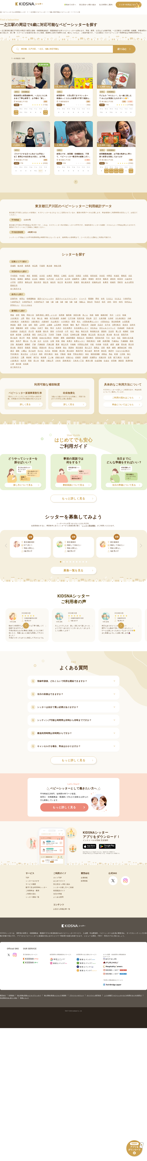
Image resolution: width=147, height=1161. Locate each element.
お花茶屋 (126, 322)
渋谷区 (102, 276)
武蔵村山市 (96, 282)
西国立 (35, 348)
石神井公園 (74, 335)
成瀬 (117, 344)
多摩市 (105, 282)
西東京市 (14, 285)
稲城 (124, 315)
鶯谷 (28, 318)
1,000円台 (127, 299)
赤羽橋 (113, 361)
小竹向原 (59, 331)
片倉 (25, 325)
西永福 (124, 344)
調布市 (113, 279)
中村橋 (98, 344)
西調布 (71, 348)
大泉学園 (102, 318)
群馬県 (27, 266)
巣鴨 (62, 338)
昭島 (23, 315)
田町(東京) (91, 341)
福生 (56, 354)
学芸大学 (85, 325)
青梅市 (91, 279)
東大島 (62, 351)
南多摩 (43, 357)
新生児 (90, 302)
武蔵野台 (93, 357)
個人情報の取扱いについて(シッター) (29, 995)
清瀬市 (76, 282)
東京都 (49, 266)
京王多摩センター (81, 328)
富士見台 (24, 354)
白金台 (106, 361)
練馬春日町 (122, 348)
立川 (39, 341)
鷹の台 (25, 341)
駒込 (77, 331)
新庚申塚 (129, 361)
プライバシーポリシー (76, 995)
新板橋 (84, 335)
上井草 (42, 325)
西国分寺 (43, 348)
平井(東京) (14, 354)
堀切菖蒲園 (95, 354)
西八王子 (88, 348)
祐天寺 (23, 361)
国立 (46, 328)
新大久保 (101, 335)
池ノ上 (85, 315)
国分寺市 (37, 282)
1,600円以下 (15, 302)
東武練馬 (19, 344)
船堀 (69, 354)
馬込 (110, 354)
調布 (131, 341)
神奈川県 (57, 266)
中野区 (109, 276)
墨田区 (56, 276)
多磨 (99, 341)
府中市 (98, 279)
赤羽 (17, 315)
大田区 (85, 276)
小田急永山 (105, 322)
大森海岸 (45, 322)
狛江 (72, 331)
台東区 (49, 276)
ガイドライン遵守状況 (94, 995)
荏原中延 (80, 318)
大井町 (110, 318)
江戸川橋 (71, 318)
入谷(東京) (14, 318)
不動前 (63, 354)
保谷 (87, 354)
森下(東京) (117, 357)
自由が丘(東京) (45, 338)
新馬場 (35, 338)
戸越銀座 (41, 344)
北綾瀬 (93, 325)
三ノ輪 (50, 357)
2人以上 (109, 299)
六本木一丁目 (78, 361)
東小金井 (88, 351)
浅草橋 (61, 315)
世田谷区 (94, 276)
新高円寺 (124, 335)
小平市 (13, 282)
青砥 (12, 315)
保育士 (22, 299)
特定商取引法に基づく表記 (8, 998)
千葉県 (42, 266)
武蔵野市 (75, 279)
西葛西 (27, 348)
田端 (63, 341)
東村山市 (28, 282)
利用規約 (11, 995)
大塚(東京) (25, 322)
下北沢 (65, 335)
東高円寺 (79, 351)
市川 (111, 315)
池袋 (91, 315)
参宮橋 (18, 335)
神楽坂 (13, 325)
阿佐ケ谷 (30, 315)
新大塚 (109, 335)
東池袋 (55, 351)
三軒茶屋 (26, 335)
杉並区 (116, 276)
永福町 (63, 318)
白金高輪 (98, 361)
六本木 (58, 361)
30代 (115, 302)
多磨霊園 (106, 341)
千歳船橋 (124, 341)
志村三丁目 (42, 335)
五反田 (111, 331)
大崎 (129, 318)
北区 (130, 276)
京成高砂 (14, 331)
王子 (95, 318)
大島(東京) (14, 322)
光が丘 (40, 351)
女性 (103, 299)
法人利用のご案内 (105, 5)
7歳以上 (82, 302)
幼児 (103, 302)
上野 (22, 318)
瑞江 (129, 354)
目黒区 (78, 276)
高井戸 (18, 341)
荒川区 (13, 279)
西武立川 (80, 338)
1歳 (52, 302)
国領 (52, 331)
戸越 (34, 344)
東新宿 (121, 361)
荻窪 (73, 322)
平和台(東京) (78, 354)
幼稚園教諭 (31, 299)
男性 (97, 299)
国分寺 (45, 331)
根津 (108, 348)
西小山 (51, 348)
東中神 (96, 351)
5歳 (71, 302)
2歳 (56, 302)
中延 (92, 344)
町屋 (116, 354)
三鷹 (22, 357)
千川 (108, 338)
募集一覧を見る (78, 570)
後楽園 (38, 331)
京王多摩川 (67, 328)
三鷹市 (84, 279)
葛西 (19, 325)
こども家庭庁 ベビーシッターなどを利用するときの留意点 (123, 995)
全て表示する (15, 289)
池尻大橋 (77, 315)
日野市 (20, 282)
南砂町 (29, 357)
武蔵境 (78, 357)
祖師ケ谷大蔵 (127, 338)
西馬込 (96, 348)
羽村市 (120, 282)
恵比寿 (89, 318)
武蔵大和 (102, 357)
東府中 (111, 351)
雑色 (12, 341)
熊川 (52, 328)
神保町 (56, 338)
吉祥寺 (132, 325)
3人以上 (118, 299)
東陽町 (27, 344)
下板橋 (58, 335)
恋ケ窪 (31, 331)
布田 (40, 354)
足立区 (35, 279)
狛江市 (60, 282)
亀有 (72, 325)
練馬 (114, 348)
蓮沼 (12, 351)
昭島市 (105, 279)
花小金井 (32, 351)
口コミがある (26, 305)
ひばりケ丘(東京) (123, 351)
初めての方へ (70, 5)
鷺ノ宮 (118, 331)
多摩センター (79, 341)
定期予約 (14, 299)
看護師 (91, 299)
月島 (12, 344)
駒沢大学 (84, 331)
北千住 (107, 325)
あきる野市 (129, 282)
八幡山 (24, 351)
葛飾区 (42, 279)
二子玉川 (33, 354)
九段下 (40, 328)
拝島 (130, 348)
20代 (109, 302)
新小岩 (116, 335)
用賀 (30, 361)
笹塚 (132, 331)
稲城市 (113, 282)
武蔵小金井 (59, 357)
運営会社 (3, 995)
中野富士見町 (83, 344)
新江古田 (92, 335)
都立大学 (64, 344)
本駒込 (104, 354)
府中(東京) (48, 354)
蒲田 (36, 325)
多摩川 (69, 341)
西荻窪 (20, 348)
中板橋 (73, 344)
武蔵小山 (69, 357)
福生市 (53, 282)
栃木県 (20, 266)
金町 (30, 325)
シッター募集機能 (88, 526)
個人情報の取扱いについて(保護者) (55, 995)
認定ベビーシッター (46, 299)
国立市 (45, 282)
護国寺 (104, 331)
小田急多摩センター (90, 322)
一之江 (118, 315)
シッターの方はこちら (130, 5)
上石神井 (57, 325)
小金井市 (128, 279)
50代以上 (128, 302)
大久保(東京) (120, 318)
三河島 (122, 354)
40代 (121, 302)
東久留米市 (85, 282)
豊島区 (124, 276)
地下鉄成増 (54, 318)
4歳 (66, 302)
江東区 (64, 276)
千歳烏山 (115, 341)
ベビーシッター (70, 30)
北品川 (100, 325)
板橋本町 (104, 315)
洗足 (119, 338)
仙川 (113, 338)
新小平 (22, 338)
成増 (112, 344)
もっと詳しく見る (77, 760)
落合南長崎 (115, 322)
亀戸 (77, 325)
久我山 (33, 328)
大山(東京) (55, 322)
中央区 (22, 276)
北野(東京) (116, 325)
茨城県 (13, 266)
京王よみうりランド (107, 328)
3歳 (61, 302)
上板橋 (49, 325)
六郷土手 (50, 361)
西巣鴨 (58, 348)
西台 (65, 348)
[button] (60, 562)
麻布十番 (89, 361)
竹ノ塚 (33, 341)
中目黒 (105, 344)
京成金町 (121, 328)
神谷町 (65, 325)
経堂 (26, 328)
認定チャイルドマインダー (66, 299)
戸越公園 (50, 344)
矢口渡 (126, 357)
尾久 (79, 322)
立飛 (52, 341)
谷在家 (25, 364)
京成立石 (23, 331)
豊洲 (57, 344)
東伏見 (104, 351)
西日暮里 (79, 348)
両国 (42, 361)
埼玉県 (35, 266)
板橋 (97, 315)
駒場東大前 (94, 331)
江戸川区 (50, 279)
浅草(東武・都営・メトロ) (46, 315)
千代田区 (14, 276)
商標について (24, 998)
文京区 (42, 276)
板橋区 (20, 279)
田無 (57, 341)
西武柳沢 (89, 338)
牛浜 (33, 318)
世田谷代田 (99, 338)
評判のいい (14, 305)
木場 (12, 328)
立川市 (67, 279)
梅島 (46, 318)
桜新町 (125, 331)
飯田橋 (69, 315)
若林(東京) (67, 361)
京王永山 (94, 328)
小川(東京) (65, 322)
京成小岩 (130, 328)
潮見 (34, 335)
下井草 (51, 335)
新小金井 (14, 338)
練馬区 (27, 279)
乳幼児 (97, 302)
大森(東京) (35, 322)
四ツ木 (36, 361)
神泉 (28, 338)
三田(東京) (14, 357)
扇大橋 (18, 364)
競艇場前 (19, 328)
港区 (28, 276)
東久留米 (70, 351)
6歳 (75, 302)
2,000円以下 (27, 302)
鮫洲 (12, 335)
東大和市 (68, 282)
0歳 (47, 302)
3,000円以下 (39, 302)
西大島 (13, 348)
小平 (66, 331)
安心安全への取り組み (87, 5)
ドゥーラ (82, 299)
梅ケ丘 (40, 318)
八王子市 (59, 279)
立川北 (45, 341)
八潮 (12, 364)
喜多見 (125, 325)
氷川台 (47, 351)
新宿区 (35, 276)
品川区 (71, 276)
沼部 (103, 348)
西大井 (131, 344)
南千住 (36, 357)
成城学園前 (70, 338)
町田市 (120, 279)
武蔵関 (85, 357)
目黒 (110, 357)
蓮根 (17, 351)
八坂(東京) (14, 361)
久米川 (58, 328)
